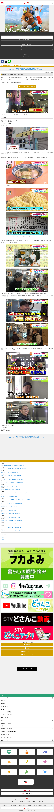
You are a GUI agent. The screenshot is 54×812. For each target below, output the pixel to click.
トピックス (4, 703)
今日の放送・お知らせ (26, 56)
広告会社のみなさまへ (23, 801)
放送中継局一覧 (5, 734)
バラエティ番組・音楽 (6, 714)
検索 (52, 3)
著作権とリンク (22, 805)
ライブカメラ (27, 775)
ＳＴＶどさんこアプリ (6, 737)
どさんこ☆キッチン (26, 44)
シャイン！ (4, 700)
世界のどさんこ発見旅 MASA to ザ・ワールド (26, 39)
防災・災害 (9, 765)
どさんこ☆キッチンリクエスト (26, 49)
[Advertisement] (27, 449)
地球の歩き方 (26, 54)
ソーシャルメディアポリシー (32, 805)
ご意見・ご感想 (42, 805)
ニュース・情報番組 (6, 712)
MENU (2, 3)
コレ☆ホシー (26, 51)
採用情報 (12, 800)
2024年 (2, 539)
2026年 (2, 535)
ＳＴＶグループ (15, 801)
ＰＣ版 (27, 808)
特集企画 (28, 644)
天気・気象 (9, 775)
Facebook (2, 61)
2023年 (2, 541)
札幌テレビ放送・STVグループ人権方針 (39, 800)
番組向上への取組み (26, 800)
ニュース (45, 755)
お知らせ (49, 800)
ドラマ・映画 (4, 717)
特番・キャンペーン (6, 726)
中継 (26, 42)
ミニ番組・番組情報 (6, 723)
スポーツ (3, 720)
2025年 (2, 537)
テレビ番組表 (4, 706)
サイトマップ (49, 805)
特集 (26, 37)
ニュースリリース (6, 800)
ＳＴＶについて (26, 798)
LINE (9, 61)
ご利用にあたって (5, 805)
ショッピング (44, 775)
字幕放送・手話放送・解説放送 (8, 731)
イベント (45, 765)
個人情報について (14, 805)
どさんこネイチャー (28, 654)
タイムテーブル (5, 709)
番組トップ (27, 34)
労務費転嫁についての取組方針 (37, 801)
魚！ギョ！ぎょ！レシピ (26, 46)
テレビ (9, 755)
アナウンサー (27, 765)
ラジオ (27, 755)
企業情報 (18, 800)
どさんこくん (4, 740)
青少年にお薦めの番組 (6, 728)
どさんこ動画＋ (26, 785)
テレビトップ (4, 698)
